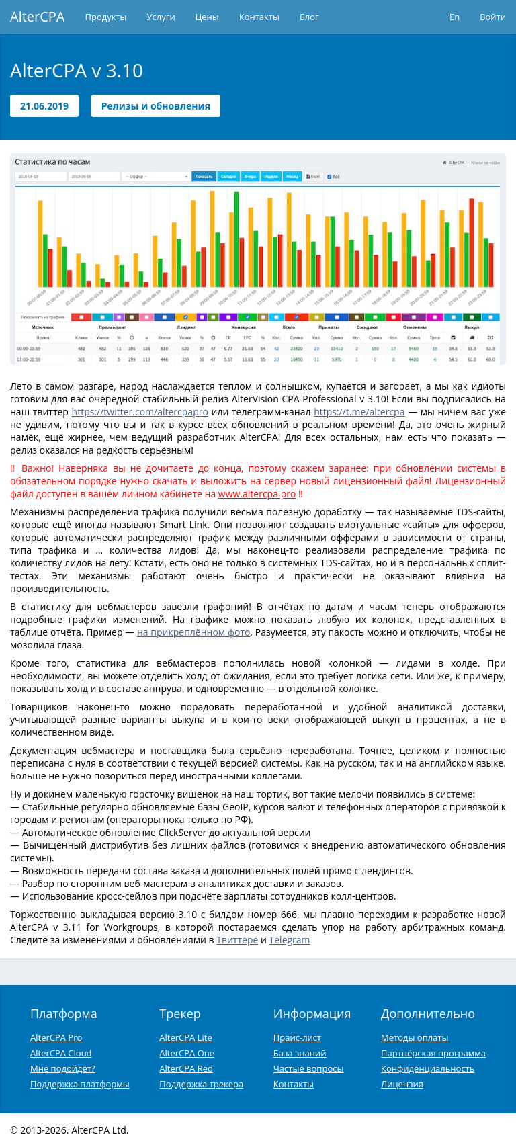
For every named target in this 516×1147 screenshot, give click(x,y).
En (454, 17)
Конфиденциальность (427, 1068)
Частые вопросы (308, 1068)
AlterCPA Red (186, 1068)
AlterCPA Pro (56, 1037)
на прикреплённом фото (193, 632)
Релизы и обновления (155, 105)
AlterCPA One (186, 1053)
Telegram (289, 939)
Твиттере (237, 939)
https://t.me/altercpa (359, 411)
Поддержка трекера (201, 1084)
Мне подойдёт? (62, 1068)
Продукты (106, 17)
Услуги (161, 17)
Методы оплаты (414, 1037)
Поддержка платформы (80, 1084)
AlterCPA (37, 16)
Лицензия (402, 1084)
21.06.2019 (44, 105)
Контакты (259, 17)
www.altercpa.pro (257, 493)
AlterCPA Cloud (61, 1053)
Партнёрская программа (433, 1053)
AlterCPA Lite (185, 1037)
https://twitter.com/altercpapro (140, 411)
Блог (309, 17)
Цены (207, 17)
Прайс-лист (297, 1037)
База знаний (300, 1053)
